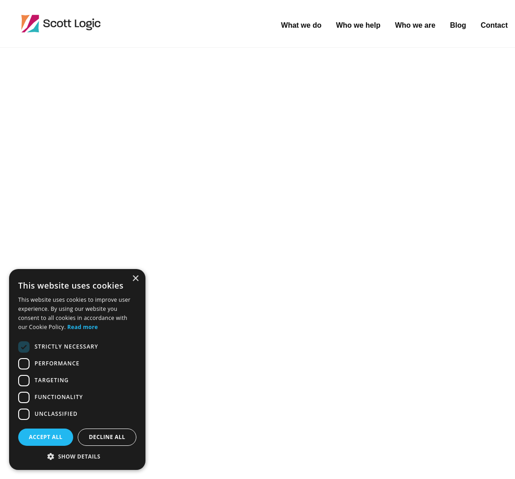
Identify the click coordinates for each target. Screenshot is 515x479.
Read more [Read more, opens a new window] (82, 327)
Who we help (358, 25)
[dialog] (77, 369)
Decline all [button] (107, 437)
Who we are (415, 25)
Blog (458, 25)
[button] (77, 456)
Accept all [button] (46, 437)
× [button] (135, 278)
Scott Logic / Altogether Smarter (120, 24)
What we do (301, 25)
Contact (494, 25)
